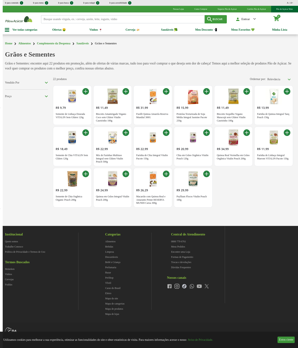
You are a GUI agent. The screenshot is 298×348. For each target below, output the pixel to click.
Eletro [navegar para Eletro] (108, 293)
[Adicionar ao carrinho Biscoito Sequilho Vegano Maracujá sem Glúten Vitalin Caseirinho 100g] (246, 91)
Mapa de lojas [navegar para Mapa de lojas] (112, 314)
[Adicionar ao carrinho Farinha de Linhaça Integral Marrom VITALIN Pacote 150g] (287, 132)
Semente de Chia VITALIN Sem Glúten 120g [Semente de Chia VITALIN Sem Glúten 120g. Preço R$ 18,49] (72, 157)
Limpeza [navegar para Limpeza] (109, 251)
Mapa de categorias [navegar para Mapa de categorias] (114, 303)
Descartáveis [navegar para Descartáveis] (111, 257)
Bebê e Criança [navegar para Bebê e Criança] (112, 262)
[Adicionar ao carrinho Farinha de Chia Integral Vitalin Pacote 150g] (166, 132)
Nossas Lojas (178, 9)
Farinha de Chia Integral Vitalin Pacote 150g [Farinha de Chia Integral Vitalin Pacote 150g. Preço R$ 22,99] (152, 157)
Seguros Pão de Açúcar (227, 9)
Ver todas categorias (24, 29)
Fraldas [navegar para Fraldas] (8, 284)
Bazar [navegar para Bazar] (108, 272)
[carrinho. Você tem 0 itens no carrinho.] (278, 19)
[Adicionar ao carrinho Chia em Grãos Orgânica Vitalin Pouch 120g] (206, 132)
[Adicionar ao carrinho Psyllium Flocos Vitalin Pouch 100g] (206, 174)
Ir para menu (40, 3)
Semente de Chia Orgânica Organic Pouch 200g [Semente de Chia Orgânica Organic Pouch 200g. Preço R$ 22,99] (69, 198)
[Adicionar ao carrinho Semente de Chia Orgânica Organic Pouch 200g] (85, 174)
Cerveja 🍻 (133, 29)
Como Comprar (200, 9)
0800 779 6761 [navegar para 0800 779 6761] (178, 241)
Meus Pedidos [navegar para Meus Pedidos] (178, 246)
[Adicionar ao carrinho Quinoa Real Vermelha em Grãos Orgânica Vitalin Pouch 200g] (246, 132)
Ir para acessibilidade (120, 3)
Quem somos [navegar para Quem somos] (11, 241)
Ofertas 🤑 (59, 29)
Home (8, 43)
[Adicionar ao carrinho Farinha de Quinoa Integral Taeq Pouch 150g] (287, 91)
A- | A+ (290, 3)
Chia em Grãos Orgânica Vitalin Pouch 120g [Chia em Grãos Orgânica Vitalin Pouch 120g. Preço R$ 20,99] (192, 157)
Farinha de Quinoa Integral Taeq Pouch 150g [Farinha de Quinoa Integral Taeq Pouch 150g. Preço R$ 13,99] (273, 116)
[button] (246, 19)
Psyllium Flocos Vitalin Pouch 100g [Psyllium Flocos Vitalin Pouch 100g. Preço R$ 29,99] (192, 198)
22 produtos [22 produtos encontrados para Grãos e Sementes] (60, 79)
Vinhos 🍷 (95, 29)
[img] (261, 228)
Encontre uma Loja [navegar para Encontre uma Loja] (180, 251)
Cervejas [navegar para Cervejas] (9, 279)
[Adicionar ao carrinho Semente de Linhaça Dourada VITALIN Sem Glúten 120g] (85, 91)
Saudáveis (82, 43)
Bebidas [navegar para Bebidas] (109, 246)
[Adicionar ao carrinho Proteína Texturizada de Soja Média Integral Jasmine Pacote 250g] (206, 91)
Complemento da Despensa (53, 43)
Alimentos (24, 43)
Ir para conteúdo (14, 3)
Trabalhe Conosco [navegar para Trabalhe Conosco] (14, 246)
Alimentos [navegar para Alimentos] (110, 241)
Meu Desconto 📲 (206, 29)
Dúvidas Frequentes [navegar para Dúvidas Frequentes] (181, 267)
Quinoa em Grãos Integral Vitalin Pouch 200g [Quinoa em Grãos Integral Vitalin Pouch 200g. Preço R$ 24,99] (112, 198)
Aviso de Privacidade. (200, 339)
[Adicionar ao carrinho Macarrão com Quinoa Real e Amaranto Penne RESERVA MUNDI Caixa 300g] (166, 174)
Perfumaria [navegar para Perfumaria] (110, 267)
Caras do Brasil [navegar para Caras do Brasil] (112, 288)
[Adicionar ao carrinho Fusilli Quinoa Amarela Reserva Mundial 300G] (166, 91)
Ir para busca (65, 3)
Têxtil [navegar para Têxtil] (108, 282)
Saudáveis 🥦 (169, 29)
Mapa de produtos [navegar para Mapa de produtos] (114, 308)
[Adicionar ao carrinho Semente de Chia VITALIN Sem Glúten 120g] (85, 132)
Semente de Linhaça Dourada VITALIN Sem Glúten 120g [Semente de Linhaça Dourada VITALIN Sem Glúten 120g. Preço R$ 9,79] (70, 116)
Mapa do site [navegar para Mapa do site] (111, 298)
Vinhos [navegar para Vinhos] (8, 274)
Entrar (246, 19)
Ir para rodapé (91, 3)
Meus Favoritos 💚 (243, 29)
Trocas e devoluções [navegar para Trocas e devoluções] (181, 262)
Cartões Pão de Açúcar (256, 9)
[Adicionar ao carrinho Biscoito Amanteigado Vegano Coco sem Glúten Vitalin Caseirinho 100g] (126, 91)
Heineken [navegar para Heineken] (9, 269)
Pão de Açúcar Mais (284, 9)
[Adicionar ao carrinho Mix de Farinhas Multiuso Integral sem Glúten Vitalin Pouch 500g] (126, 132)
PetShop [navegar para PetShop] (109, 277)
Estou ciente (286, 339)
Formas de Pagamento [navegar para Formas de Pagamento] (182, 257)
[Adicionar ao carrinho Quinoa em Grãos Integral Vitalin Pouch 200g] (126, 174)
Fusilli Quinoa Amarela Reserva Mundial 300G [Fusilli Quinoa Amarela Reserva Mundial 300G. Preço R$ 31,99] (152, 116)
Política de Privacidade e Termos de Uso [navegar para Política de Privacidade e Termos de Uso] (25, 251)
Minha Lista (279, 29)
